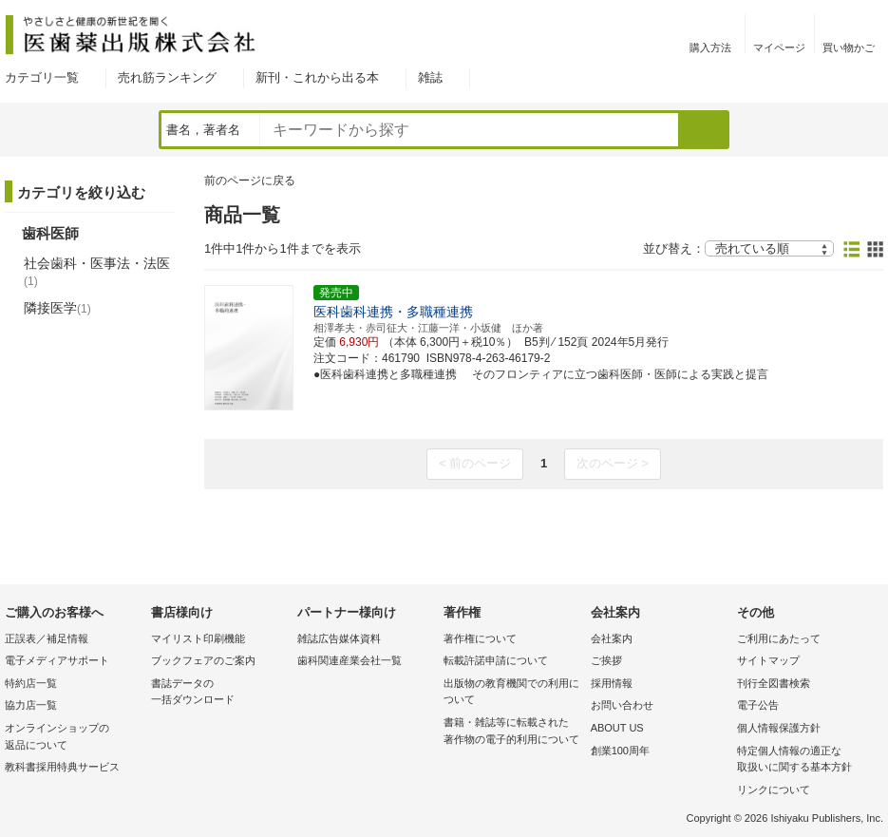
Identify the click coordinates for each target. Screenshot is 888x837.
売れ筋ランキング (167, 77)
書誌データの (219, 693)
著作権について (480, 638)
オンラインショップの (73, 737)
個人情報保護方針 (779, 727)
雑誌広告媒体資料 (339, 638)
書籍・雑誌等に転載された (512, 732)
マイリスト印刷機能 (198, 638)
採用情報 (612, 683)
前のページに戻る (249, 180)
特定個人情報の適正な (805, 760)
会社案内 (612, 638)
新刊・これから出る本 (317, 77)
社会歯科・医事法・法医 (97, 272)
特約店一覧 (31, 683)
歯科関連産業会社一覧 (349, 660)
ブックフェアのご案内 (203, 660)
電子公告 (758, 705)
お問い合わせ (622, 705)
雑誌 (430, 77)
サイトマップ (768, 660)
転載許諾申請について (496, 660)
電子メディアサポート (57, 660)
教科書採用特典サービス (62, 766)
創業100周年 (620, 750)
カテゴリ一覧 (42, 77)
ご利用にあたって (779, 638)
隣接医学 (57, 307)
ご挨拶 (606, 660)
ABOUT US (617, 727)
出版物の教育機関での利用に (512, 693)
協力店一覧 (31, 705)
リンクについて (773, 789)
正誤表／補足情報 (46, 638)
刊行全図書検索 (773, 683)
